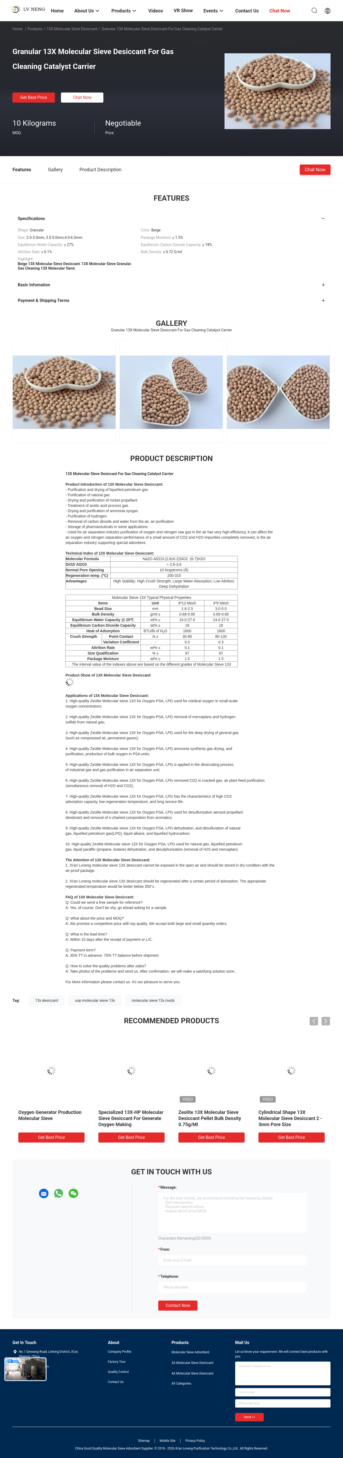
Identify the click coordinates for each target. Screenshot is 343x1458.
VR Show (183, 10)
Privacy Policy (195, 1441)
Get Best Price (33, 97)
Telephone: (169, 1276)
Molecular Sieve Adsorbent (190, 1352)
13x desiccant (46, 1000)
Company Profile (119, 1352)
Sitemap (144, 1441)
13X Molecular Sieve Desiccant (72, 29)
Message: (168, 1187)
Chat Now (82, 97)
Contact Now (178, 1305)
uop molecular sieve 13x (95, 1000)
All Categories (181, 1383)
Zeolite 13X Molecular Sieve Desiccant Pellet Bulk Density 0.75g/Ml (209, 1118)
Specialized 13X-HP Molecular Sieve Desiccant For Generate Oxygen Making (130, 1118)
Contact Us (116, 1382)
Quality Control (118, 1372)
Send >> (249, 1417)
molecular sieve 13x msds (153, 1000)
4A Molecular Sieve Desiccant (192, 1373)
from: (165, 1249)
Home (17, 29)
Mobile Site (167, 1441)
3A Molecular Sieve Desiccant (192, 1363)
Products (35, 29)
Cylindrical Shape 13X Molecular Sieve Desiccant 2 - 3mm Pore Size (290, 1118)
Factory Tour (117, 1362)
